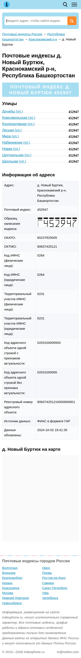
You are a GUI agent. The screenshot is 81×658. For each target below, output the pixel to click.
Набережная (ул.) (16, 142)
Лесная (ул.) (12, 130)
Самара (48, 583)
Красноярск (10, 588)
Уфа (45, 593)
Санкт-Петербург (55, 588)
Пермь (47, 573)
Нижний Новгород (15, 598)
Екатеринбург (12, 578)
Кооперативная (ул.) (18, 124)
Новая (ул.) (11, 149)
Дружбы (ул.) (12, 111)
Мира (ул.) (10, 136)
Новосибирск (12, 603)
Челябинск (50, 598)
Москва (7, 593)
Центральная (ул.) (16, 155)
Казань (7, 583)
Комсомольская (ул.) (18, 117)
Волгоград (9, 568)
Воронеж (9, 573)
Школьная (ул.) (14, 161)
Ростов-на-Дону (54, 578)
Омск (46, 568)
